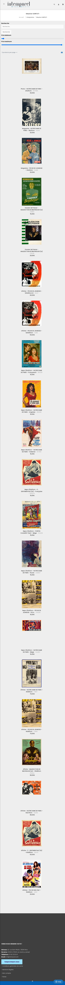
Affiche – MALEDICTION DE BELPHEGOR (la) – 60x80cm (31, 771)
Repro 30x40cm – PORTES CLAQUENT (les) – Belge (32, 532)
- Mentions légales (7, 970)
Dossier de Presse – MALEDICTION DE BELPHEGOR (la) (32, 210)
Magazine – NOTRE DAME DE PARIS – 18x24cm (31, 129)
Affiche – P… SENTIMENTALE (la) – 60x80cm (31, 851)
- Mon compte (6, 973)
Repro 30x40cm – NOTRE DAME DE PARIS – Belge (31, 651)
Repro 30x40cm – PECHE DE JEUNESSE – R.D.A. (31, 611)
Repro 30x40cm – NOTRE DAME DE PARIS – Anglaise (31, 411)
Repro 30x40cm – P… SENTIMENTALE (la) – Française (31, 491)
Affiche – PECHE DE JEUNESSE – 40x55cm (31, 730)
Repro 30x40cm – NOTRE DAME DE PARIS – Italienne (31, 451)
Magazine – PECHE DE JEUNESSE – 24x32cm (31, 169)
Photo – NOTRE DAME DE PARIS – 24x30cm (31, 90)
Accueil (21, 17)
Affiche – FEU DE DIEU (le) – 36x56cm (31, 891)
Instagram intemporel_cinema (11, 962)
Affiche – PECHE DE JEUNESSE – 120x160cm (31, 332)
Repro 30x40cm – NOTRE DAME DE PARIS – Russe (31, 572)
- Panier (3, 977)
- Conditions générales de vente (12, 966)
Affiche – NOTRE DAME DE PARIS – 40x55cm (32, 691)
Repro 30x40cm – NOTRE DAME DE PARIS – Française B (31, 371)
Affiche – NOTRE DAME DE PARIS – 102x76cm (32, 812)
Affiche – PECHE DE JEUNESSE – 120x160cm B (31, 292)
